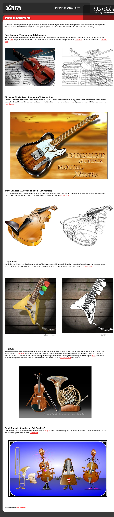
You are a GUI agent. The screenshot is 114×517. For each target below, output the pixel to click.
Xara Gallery (20, 353)
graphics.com (87, 266)
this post (47, 431)
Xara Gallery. (9, 104)
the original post (65, 358)
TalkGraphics (64, 195)
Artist (6, 42)
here (11, 40)
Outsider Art (34, 433)
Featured (104, 40)
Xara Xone (78, 40)
